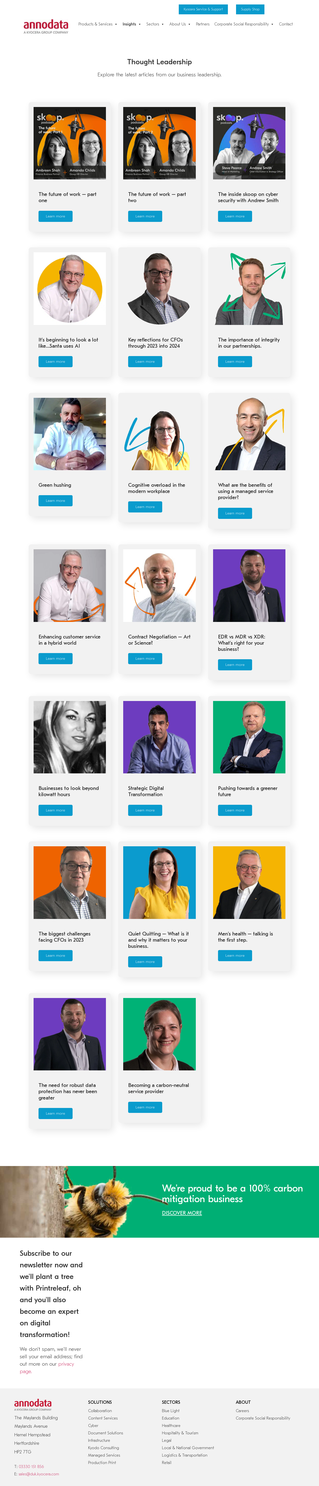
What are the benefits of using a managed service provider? (245, 476)
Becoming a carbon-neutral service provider (158, 1042)
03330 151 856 (31, 1412)
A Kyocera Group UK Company (254, 1461)
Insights (132, 24)
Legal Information (105, 1442)
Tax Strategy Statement (184, 1442)
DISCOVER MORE (182, 1158)
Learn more (55, 216)
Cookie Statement (28, 1442)
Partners (202, 24)
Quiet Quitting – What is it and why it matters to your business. (158, 901)
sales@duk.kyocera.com (39, 1419)
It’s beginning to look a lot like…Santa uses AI (68, 335)
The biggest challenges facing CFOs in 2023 (65, 898)
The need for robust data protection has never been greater (68, 1045)
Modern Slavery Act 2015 (142, 1442)
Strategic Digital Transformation (146, 760)
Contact (286, 24)
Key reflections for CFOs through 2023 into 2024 (155, 335)
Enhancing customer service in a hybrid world (69, 617)
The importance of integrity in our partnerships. (249, 335)
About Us (180, 24)
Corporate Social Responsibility (244, 24)
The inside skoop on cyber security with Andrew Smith (248, 197)
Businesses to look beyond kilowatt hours (69, 760)
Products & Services (98, 24)
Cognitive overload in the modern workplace (156, 473)
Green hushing (55, 470)
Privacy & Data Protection (66, 1442)
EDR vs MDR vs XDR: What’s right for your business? (241, 620)
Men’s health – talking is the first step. (245, 898)
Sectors (155, 24)
